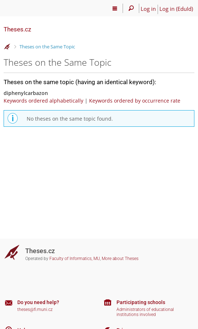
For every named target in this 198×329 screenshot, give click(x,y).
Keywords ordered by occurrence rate (134, 100)
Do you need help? (38, 302)
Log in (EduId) (176, 8)
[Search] (131, 8)
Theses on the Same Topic (47, 46)
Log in (148, 8)
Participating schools (140, 302)
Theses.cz (17, 29)
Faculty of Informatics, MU (74, 258)
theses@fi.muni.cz (35, 309)
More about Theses (120, 258)
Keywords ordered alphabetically (43, 100)
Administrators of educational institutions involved (145, 312)
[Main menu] (115, 8)
